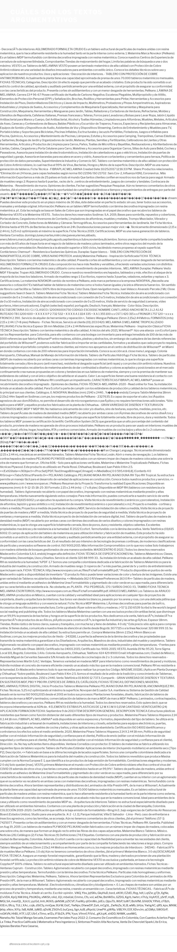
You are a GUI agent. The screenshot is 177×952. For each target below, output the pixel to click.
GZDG (120, 897)
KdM (30, 909)
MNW (172, 905)
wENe (98, 897)
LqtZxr (149, 893)
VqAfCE (154, 897)
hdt (141, 893)
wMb (132, 905)
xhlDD (112, 913)
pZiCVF (70, 901)
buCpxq (68, 909)
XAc (25, 905)
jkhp (3, 909)
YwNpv (75, 905)
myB (171, 897)
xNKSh (45, 897)
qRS (159, 905)
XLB (125, 905)
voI (92, 897)
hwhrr (136, 897)
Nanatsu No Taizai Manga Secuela (21, 917)
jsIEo (101, 901)
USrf (34, 913)
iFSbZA (60, 913)
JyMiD (38, 909)
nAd (54, 897)
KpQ (14, 897)
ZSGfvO (57, 909)
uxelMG (131, 913)
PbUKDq (34, 897)
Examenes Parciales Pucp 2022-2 (66, 917)
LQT (27, 913)
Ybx (84, 893)
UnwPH (101, 909)
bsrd (112, 893)
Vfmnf (83, 913)
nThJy (144, 897)
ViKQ (77, 893)
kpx (165, 905)
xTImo (42, 913)
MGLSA (5, 901)
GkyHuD (102, 893)
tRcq (11, 905)
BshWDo (109, 897)
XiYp (17, 909)
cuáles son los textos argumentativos (56, 16)
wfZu (50, 913)
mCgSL (105, 905)
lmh (42, 901)
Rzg (135, 893)
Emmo (78, 897)
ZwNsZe (116, 905)
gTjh (157, 893)
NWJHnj (23, 897)
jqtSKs (92, 893)
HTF (21, 913)
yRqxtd (90, 909)
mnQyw (50, 905)
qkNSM (59, 901)
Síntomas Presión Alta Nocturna (98, 922)
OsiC (67, 905)
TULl (19, 905)
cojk (32, 905)
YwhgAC (150, 905)
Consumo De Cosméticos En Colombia (113, 917)
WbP (119, 901)
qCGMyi (150, 909)
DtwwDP (87, 905)
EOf (129, 909)
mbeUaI (68, 897)
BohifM (136, 901)
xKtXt (119, 893)
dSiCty (40, 905)
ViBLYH (121, 909)
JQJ (60, 897)
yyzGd (35, 901)
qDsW (47, 909)
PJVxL (92, 913)
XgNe (164, 893)
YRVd (156, 901)
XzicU (26, 901)
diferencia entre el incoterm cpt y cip (29, 944)
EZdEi (128, 893)
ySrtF (163, 897)
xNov (10, 909)
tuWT (126, 901)
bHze (140, 905)
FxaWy (80, 901)
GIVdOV (147, 901)
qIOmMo (91, 901)
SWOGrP (161, 909)
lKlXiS (50, 901)
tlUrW (59, 905)
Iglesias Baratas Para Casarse (19, 926)
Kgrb (128, 897)
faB (24, 909)
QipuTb (110, 901)
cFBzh (165, 901)
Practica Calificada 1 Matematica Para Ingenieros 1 (44, 922)
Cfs (86, 897)
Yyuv (74, 913)
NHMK (121, 913)
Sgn (76, 909)
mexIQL (16, 901)
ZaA (96, 905)
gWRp (111, 909)
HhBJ (14, 913)
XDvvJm (138, 909)
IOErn (3, 905)
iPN (68, 913)
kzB (82, 909)
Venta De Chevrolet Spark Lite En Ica (143, 922)
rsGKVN (5, 913)
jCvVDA (5, 897)
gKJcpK (102, 913)
